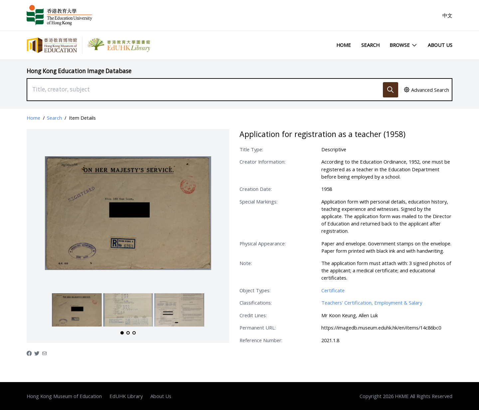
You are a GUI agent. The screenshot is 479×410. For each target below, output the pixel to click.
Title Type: (251, 149)
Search (370, 45)
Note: (246, 263)
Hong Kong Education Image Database (79, 71)
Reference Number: (261, 340)
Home (343, 45)
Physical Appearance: (263, 243)
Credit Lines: (253, 315)
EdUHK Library (126, 396)
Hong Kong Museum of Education (64, 396)
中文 (447, 15)
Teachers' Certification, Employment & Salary (371, 302)
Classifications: (256, 302)
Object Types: (255, 290)
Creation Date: (256, 189)
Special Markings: (258, 201)
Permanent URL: (258, 327)
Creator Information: (262, 161)
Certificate (333, 290)
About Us (440, 45)
